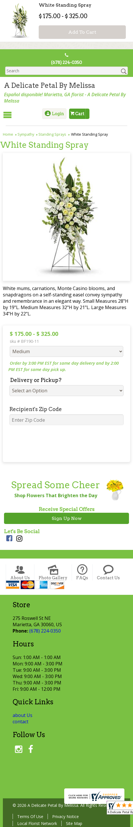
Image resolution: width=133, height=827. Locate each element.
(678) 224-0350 (67, 62)
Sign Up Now (67, 518)
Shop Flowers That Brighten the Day (54, 495)
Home (8, 133)
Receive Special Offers (67, 509)
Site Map (73, 823)
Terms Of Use (29, 816)
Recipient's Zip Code (33, 409)
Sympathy (25, 133)
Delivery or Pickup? (33, 379)
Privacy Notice (64, 816)
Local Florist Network (36, 823)
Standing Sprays (52, 133)
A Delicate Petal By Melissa (48, 86)
